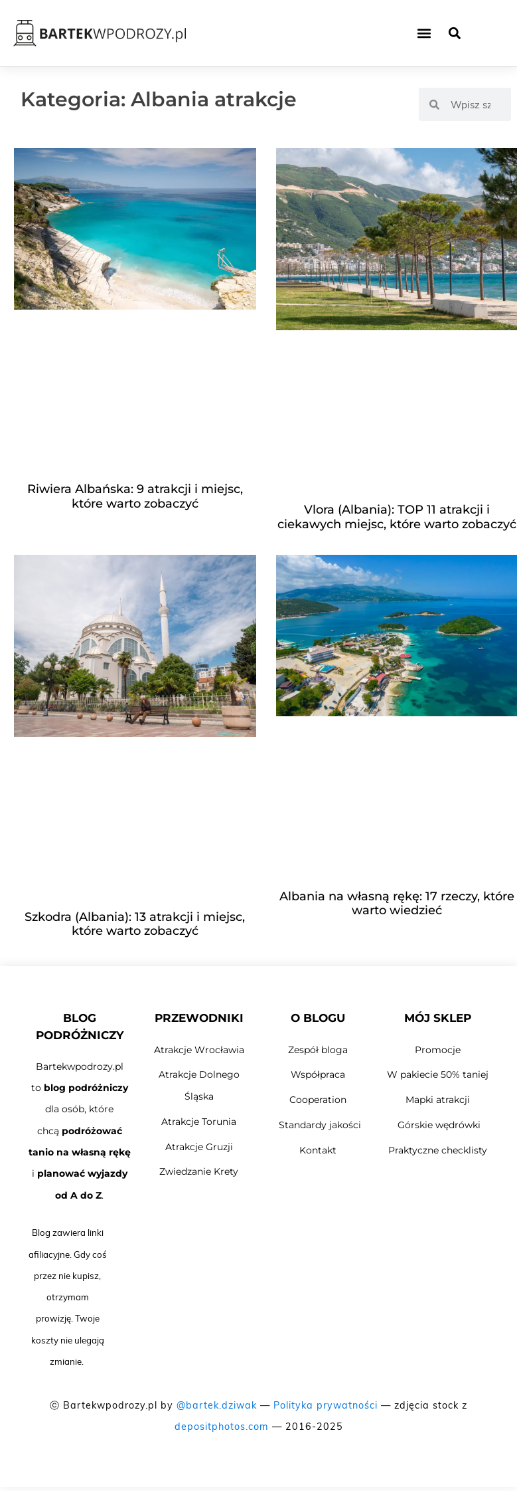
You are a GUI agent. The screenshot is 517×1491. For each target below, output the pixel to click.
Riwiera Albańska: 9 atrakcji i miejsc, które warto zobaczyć (135, 496)
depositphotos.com (222, 1427)
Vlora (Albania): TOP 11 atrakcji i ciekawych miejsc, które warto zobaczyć (396, 517)
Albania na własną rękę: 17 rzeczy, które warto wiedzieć (396, 903)
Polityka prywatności (325, 1405)
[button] (424, 34)
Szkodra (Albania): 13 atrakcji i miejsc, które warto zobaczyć (135, 924)
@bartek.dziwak (217, 1405)
